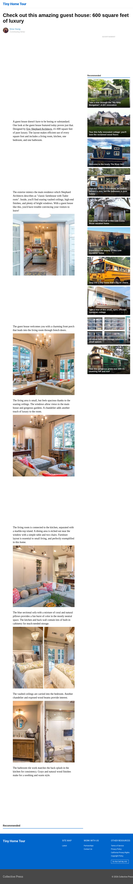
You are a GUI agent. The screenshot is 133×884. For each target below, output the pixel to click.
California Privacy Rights (120, 853)
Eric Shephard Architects (39, 129)
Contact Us (88, 849)
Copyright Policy (117, 856)
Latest (64, 846)
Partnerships (89, 846)
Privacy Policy (116, 849)
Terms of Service (117, 846)
